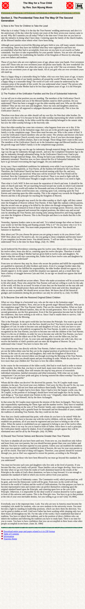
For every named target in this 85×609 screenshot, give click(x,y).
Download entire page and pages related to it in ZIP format (29, 531)
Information (9, 536)
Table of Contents (11, 534)
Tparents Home (10, 539)
